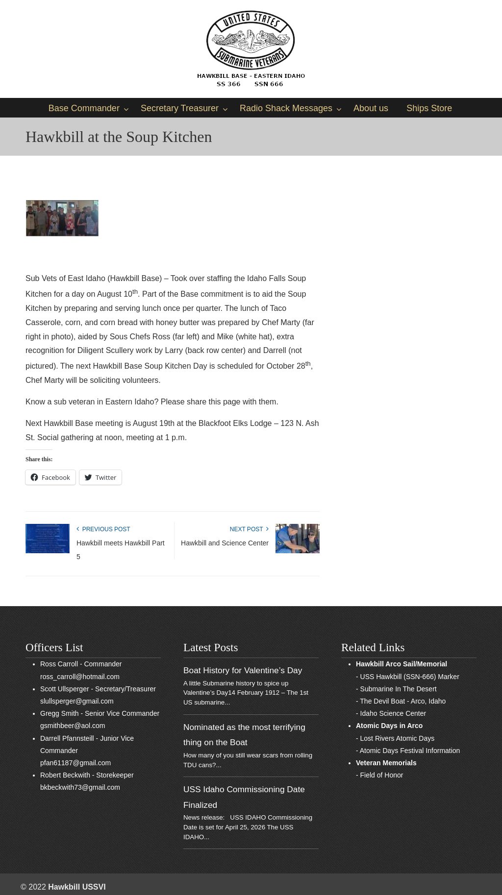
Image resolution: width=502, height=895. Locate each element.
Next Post (249, 529)
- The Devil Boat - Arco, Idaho (401, 701)
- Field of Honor (379, 775)
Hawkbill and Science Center (225, 543)
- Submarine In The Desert (396, 689)
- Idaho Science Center (391, 713)
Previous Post (103, 529)
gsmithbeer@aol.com (72, 726)
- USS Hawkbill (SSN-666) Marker (407, 677)
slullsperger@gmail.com (77, 701)
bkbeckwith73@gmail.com (80, 787)
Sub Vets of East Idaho (251, 49)
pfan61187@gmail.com (75, 763)
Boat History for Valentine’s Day (242, 670)
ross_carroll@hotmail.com (80, 677)
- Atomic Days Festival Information (408, 750)
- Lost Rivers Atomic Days (395, 738)
